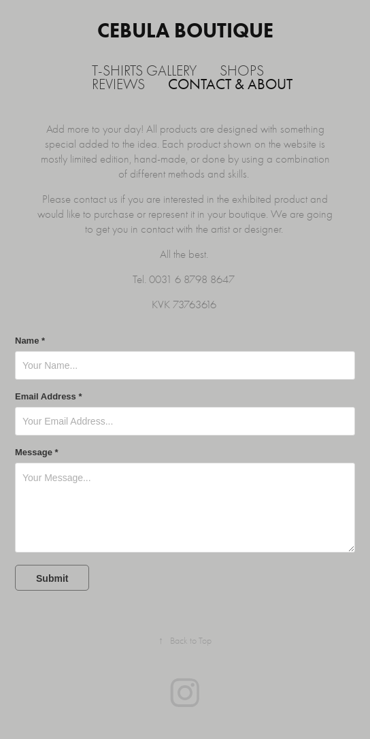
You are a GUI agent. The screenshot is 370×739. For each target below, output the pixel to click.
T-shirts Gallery (144, 71)
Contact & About (230, 84)
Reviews (118, 84)
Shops (242, 71)
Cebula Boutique (185, 30)
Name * (30, 341)
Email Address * (48, 396)
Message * (36, 452)
